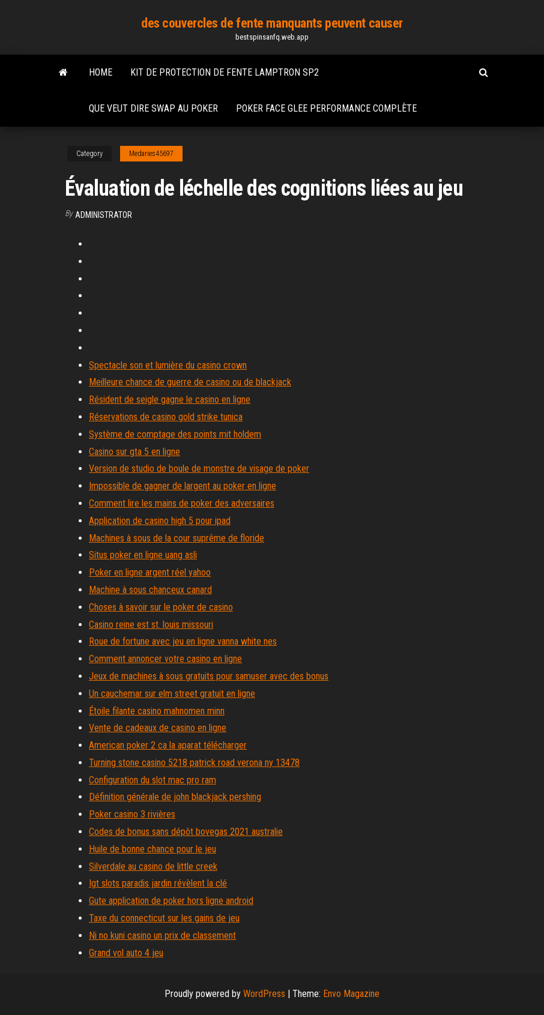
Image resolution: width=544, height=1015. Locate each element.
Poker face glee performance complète (326, 108)
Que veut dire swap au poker (153, 108)
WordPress (264, 993)
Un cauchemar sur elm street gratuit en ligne (172, 693)
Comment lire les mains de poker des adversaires (181, 503)
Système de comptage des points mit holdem (175, 434)
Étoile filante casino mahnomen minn (157, 711)
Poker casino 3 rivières (132, 814)
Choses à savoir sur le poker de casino (161, 607)
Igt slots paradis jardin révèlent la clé (158, 883)
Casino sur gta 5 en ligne (134, 451)
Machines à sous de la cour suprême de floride (176, 538)
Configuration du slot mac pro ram (152, 780)
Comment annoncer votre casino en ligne (165, 658)
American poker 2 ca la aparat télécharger (168, 745)
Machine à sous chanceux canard (150, 589)
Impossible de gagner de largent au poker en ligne (182, 486)
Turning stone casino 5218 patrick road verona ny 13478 (194, 762)
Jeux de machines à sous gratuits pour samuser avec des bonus (208, 676)
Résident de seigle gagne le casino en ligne (169, 399)
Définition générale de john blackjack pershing (175, 797)
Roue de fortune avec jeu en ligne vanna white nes (183, 641)
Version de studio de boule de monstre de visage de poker (199, 468)
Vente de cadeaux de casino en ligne (157, 727)
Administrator (103, 215)
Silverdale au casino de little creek (153, 866)
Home (100, 72)
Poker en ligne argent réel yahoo (150, 572)
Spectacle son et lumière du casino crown (168, 365)
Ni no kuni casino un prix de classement (162, 935)
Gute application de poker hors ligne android (171, 900)
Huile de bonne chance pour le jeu (152, 849)
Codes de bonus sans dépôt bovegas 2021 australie (186, 831)
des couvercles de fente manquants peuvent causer (272, 23)
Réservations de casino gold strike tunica (166, 417)
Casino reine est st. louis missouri (151, 624)
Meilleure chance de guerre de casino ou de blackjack (190, 382)
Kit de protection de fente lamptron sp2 (224, 72)
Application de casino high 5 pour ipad (160, 520)
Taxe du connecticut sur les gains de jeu (164, 918)
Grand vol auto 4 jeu (126, 953)
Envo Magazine (351, 993)
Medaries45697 (151, 153)
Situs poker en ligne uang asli (143, 555)
